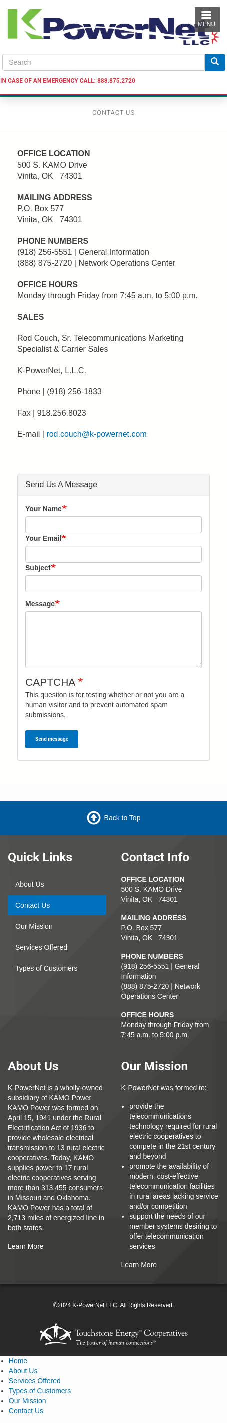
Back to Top (122, 818)
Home (18, 1361)
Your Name (43, 509)
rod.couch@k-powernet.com (96, 434)
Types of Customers (46, 968)
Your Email (43, 538)
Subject (38, 568)
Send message (51, 739)
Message (40, 604)
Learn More (26, 1246)
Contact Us (32, 905)
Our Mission (34, 926)
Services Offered (41, 947)
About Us (29, 884)
